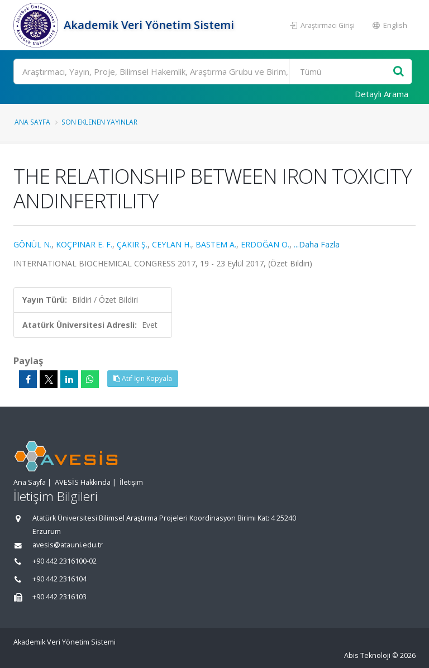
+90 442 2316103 (59, 597)
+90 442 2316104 (59, 579)
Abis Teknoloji (367, 655)
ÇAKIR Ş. (132, 244)
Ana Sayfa (32, 121)
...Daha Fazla (317, 244)
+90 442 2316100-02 (64, 561)
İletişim (131, 482)
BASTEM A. (216, 244)
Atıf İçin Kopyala (142, 378)
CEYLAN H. (171, 244)
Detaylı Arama (381, 93)
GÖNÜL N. (32, 244)
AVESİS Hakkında (83, 482)
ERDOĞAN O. (265, 244)
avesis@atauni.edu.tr (67, 545)
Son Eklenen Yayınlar (99, 121)
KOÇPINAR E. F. (84, 244)
